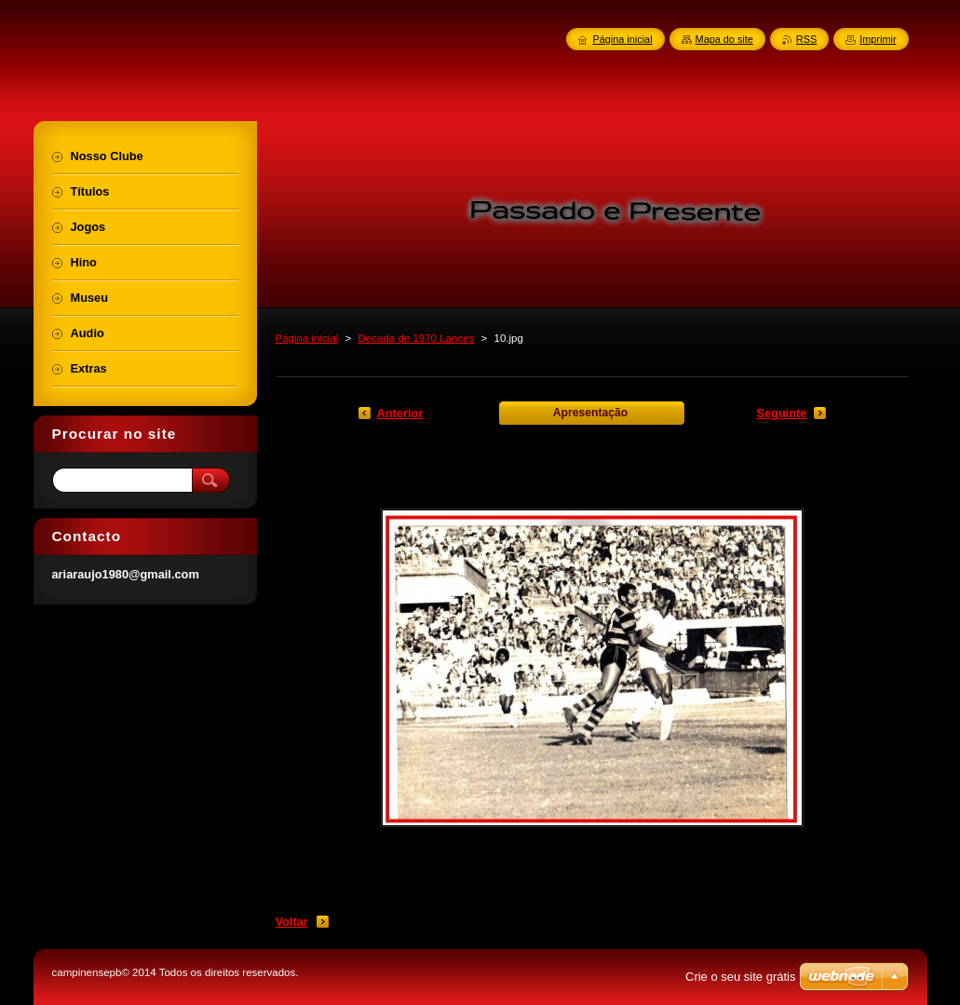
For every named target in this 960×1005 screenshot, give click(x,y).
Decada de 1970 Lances (416, 338)
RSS (806, 39)
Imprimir (877, 39)
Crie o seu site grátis (740, 977)
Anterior (400, 413)
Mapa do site (724, 39)
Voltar (292, 922)
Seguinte (781, 413)
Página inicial (307, 338)
